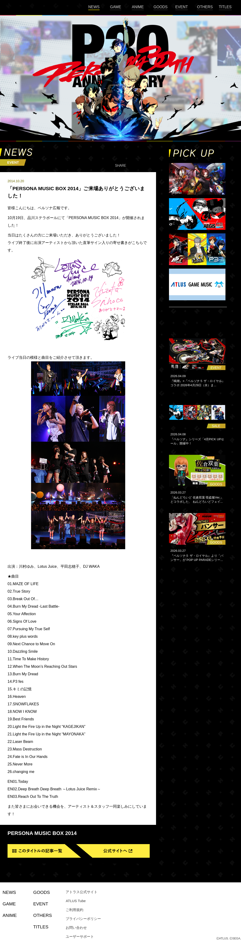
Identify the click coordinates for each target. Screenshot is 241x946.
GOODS (160, 7)
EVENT (181, 7)
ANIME (138, 7)
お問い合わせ (76, 928)
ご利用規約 (74, 910)
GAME (115, 7)
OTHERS (205, 7)
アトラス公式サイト (81, 892)
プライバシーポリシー (83, 919)
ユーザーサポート (80, 936)
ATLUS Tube (76, 901)
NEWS (94, 7)
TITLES (225, 7)
